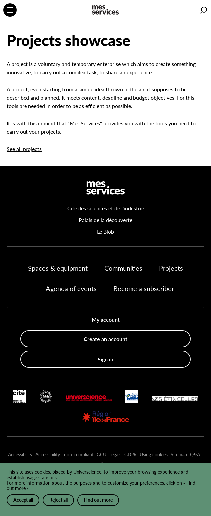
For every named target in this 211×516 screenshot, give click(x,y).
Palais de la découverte (105, 220)
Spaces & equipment (58, 268)
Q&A (195, 454)
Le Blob (105, 231)
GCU (101, 454)
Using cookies (154, 454)
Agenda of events (71, 288)
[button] (203, 10)
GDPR (130, 454)
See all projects (24, 149)
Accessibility (20, 454)
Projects (171, 268)
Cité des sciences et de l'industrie (105, 208)
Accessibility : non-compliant (64, 454)
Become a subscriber (143, 288)
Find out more (98, 500)
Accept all (23, 500)
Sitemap (179, 454)
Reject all (58, 500)
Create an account (105, 339)
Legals (115, 454)
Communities (123, 268)
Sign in (105, 359)
